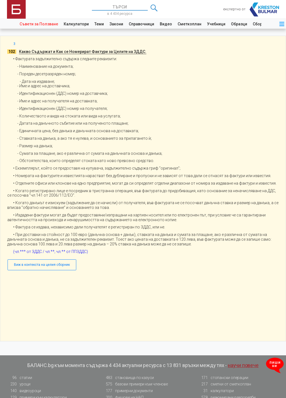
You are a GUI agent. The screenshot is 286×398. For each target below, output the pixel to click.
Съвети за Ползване (39, 24)
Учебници (216, 24)
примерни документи (127, 391)
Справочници (141, 24)
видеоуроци (24, 391)
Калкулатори (76, 24)
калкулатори (216, 391)
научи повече (243, 365)
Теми (99, 24)
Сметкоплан (189, 24)
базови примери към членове (135, 384)
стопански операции (223, 377)
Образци (239, 24)
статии (19, 377)
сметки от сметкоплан (224, 384)
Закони (116, 24)
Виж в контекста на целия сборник (42, 265)
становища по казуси (128, 377)
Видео (166, 24)
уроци (18, 384)
